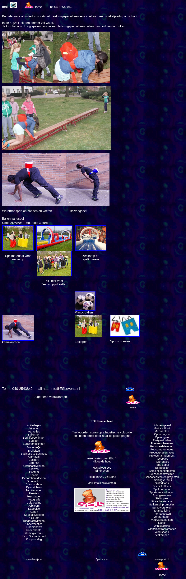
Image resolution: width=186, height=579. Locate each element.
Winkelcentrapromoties (161, 528)
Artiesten (34, 428)
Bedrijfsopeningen (34, 437)
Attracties (34, 431)
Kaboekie (34, 508)
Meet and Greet (162, 428)
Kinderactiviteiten (34, 520)
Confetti (34, 472)
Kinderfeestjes (34, 524)
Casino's (34, 459)
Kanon (34, 511)
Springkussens (162, 495)
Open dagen (162, 434)
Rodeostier (162, 467)
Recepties (162, 458)
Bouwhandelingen (34, 443)
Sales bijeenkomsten (162, 470)
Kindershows (34, 527)
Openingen (162, 437)
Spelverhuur (102, 559)
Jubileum (34, 505)
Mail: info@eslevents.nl (101, 482)
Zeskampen (162, 535)
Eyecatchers (34, 487)
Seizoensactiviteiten (161, 473)
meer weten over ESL (100, 458)
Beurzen (34, 440)
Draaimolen (34, 481)
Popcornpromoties (162, 449)
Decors (34, 475)
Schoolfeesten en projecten (162, 477)
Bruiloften (34, 450)
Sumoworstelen (161, 507)
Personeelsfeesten (161, 446)
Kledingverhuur (34, 533)
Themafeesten (162, 513)
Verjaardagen (161, 516)
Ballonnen (34, 434)
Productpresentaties (161, 452)
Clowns (34, 468)
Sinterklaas (162, 483)
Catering (34, 462)
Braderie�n (34, 447)
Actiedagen (34, 425)
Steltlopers (161, 498)
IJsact (161, 522)
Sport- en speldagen (161, 492)
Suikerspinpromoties (162, 504)
